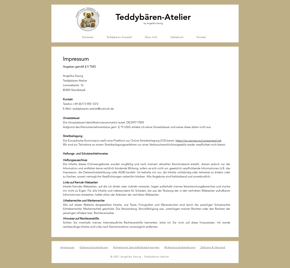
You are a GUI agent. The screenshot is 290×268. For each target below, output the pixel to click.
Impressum (67, 247)
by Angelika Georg (153, 23)
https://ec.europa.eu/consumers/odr (198, 140)
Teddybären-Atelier (153, 17)
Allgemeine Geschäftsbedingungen (136, 247)
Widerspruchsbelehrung (179, 247)
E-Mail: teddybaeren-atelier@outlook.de (88, 108)
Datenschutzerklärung (94, 247)
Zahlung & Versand (212, 247)
